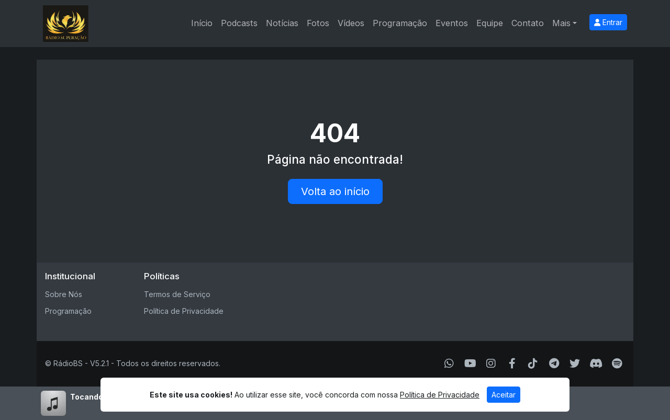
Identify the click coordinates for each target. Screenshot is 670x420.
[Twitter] (575, 363)
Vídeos (351, 23)
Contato (527, 23)
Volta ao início (335, 191)
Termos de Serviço (177, 294)
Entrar (608, 22)
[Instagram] (491, 363)
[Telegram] (554, 363)
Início (202, 23)
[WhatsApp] (449, 363)
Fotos (318, 23)
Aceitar (504, 394)
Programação (400, 23)
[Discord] (595, 363)
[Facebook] (512, 363)
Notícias (282, 23)
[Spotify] (617, 363)
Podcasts (239, 23)
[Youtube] (470, 363)
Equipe (489, 23)
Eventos (452, 23)
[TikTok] (533, 363)
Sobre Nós (63, 294)
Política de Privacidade (184, 311)
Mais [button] (561, 23)
